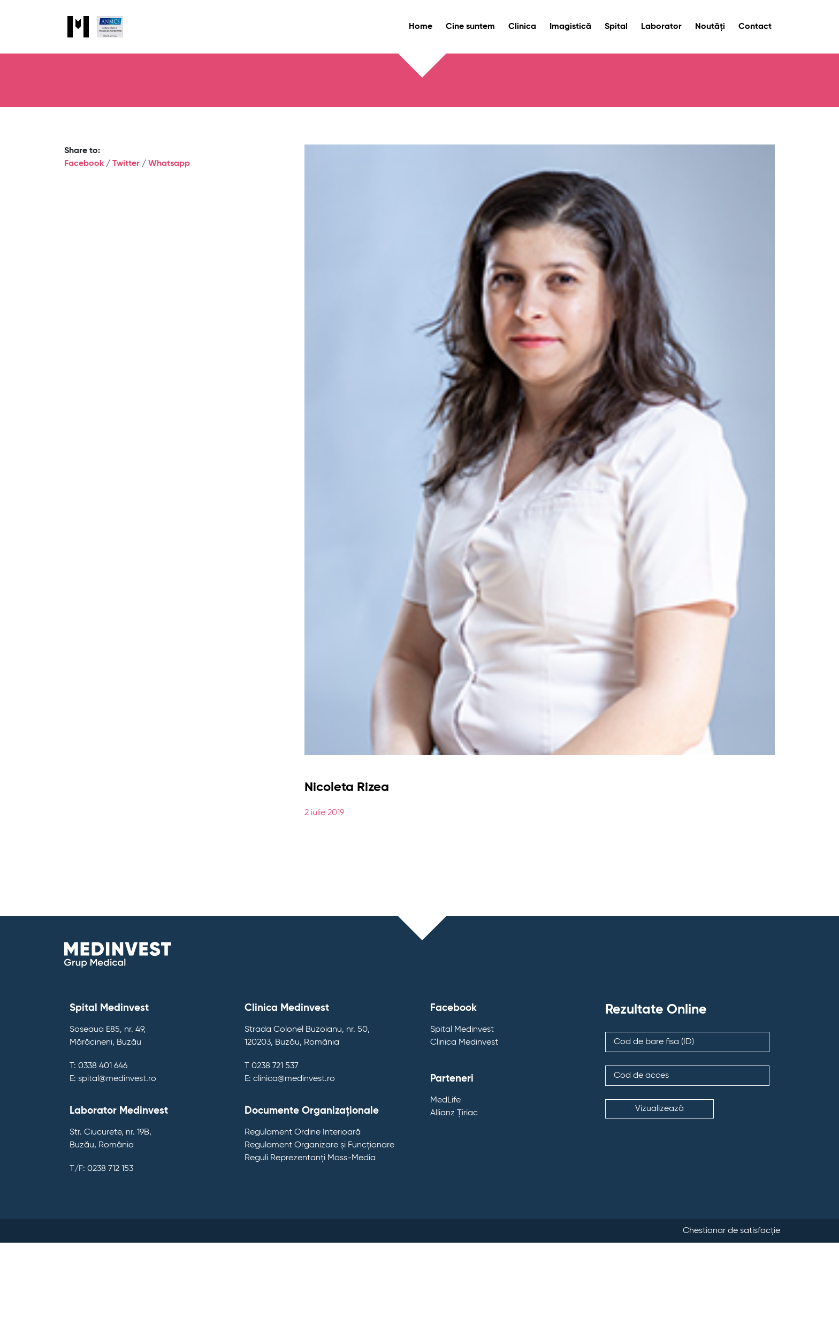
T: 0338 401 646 (98, 1066)
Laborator (661, 26)
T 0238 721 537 (272, 1066)
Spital (616, 26)
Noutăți (710, 26)
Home (420, 26)
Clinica (522, 26)
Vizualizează (659, 1109)
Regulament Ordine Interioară (303, 1132)
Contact (755, 26)
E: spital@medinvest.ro (113, 1079)
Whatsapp (169, 163)
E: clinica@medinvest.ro (290, 1079)
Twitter (126, 163)
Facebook (84, 163)
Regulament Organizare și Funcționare (319, 1145)
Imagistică (570, 26)
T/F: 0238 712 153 (101, 1169)
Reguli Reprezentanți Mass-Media (310, 1158)
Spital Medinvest (462, 1029)
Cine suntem (470, 26)
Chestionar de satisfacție (731, 1231)
